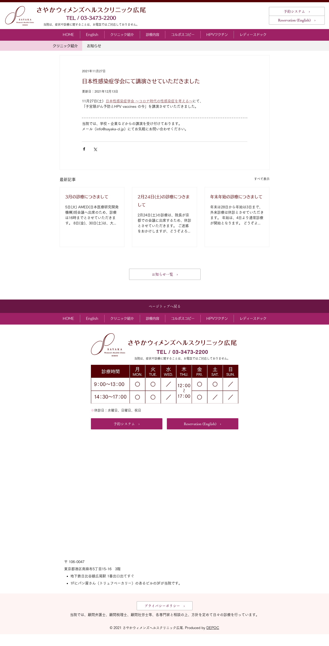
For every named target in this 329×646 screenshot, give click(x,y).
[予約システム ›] (297, 11)
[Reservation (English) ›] (297, 20)
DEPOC (212, 627)
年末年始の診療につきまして (236, 197)
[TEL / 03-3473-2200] (91, 17)
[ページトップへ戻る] (164, 306)
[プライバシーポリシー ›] (165, 605)
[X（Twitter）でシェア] (95, 149)
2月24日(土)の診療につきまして (164, 201)
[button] (122, 34)
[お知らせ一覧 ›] (165, 274)
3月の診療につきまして (86, 197)
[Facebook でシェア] (84, 149)
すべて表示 (262, 178)
